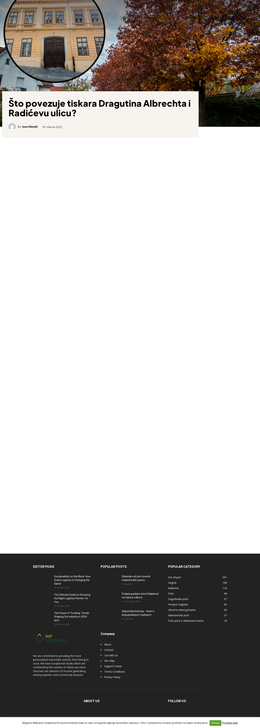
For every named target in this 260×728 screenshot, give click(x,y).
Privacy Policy (112, 681)
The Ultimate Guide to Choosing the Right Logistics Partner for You (72, 602)
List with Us (111, 659)
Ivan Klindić (33, 123)
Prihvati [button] (215, 723)
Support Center (113, 670)
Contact (108, 654)
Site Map (109, 665)
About (107, 648)
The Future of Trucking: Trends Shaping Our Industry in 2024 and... (71, 621)
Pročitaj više (230, 723)
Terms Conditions (114, 675)
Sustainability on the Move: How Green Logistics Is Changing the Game (72, 584)
